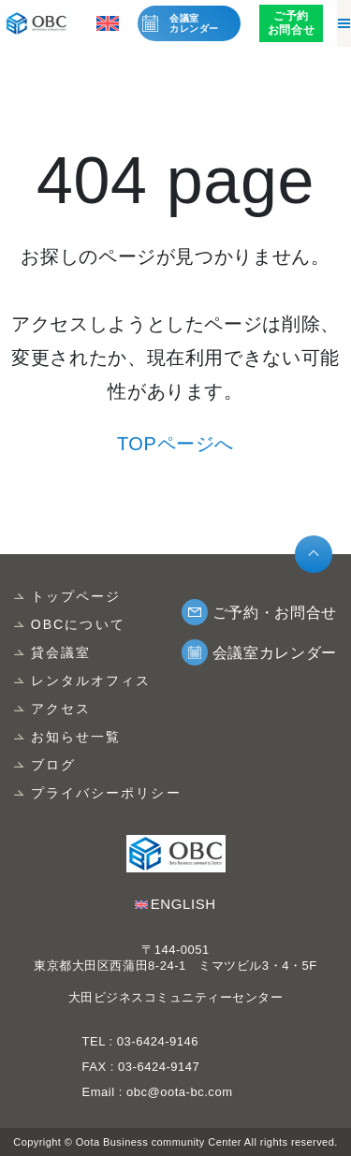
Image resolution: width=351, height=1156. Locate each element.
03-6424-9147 (158, 1067)
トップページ (76, 596)
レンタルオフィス (91, 680)
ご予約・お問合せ (274, 613)
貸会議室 (61, 652)
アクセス (61, 708)
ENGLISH (183, 904)
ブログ (53, 764)
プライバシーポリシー (106, 792)
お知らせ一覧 (76, 736)
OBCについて (78, 624)
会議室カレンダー (193, 23)
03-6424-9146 (155, 1041)
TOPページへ (175, 443)
